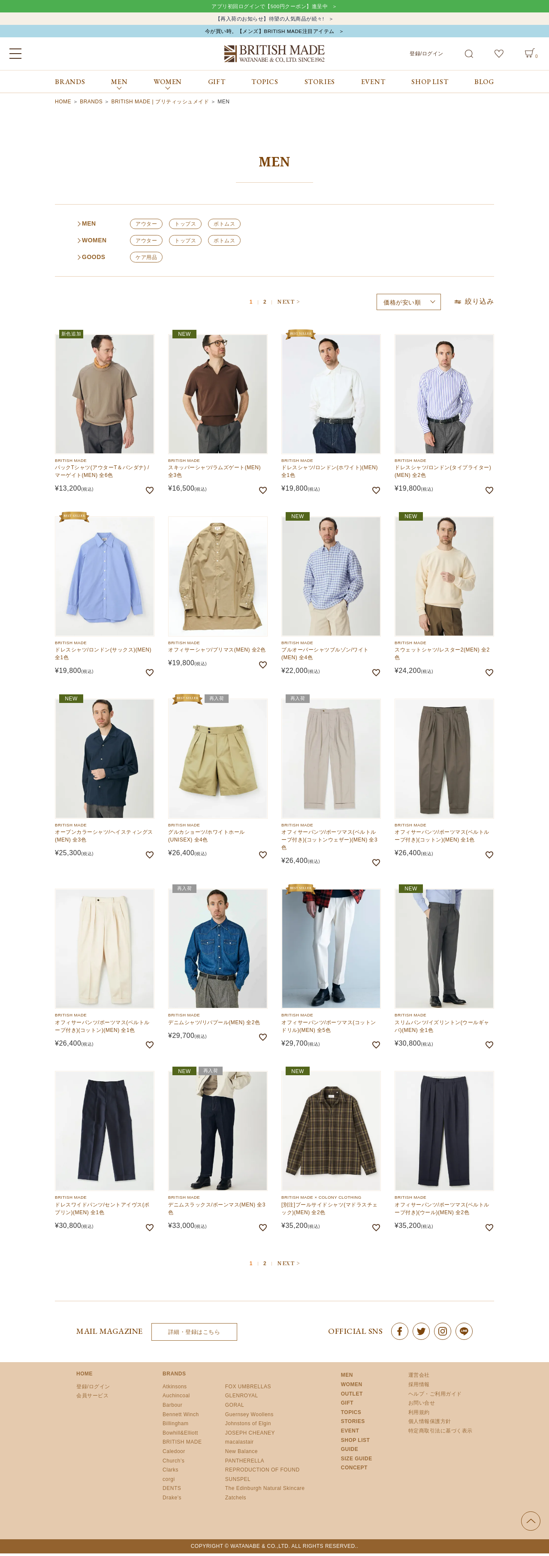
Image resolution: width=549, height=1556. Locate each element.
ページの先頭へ (530, 1523)
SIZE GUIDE (356, 1462)
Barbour (172, 1408)
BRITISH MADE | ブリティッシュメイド (160, 105)
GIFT (217, 84)
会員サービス (92, 1399)
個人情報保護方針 (429, 1424)
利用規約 (419, 1415)
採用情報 (419, 1387)
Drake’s (172, 1501)
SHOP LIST (429, 84)
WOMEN (351, 1387)
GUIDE (350, 1452)
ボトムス (224, 227)
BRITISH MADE (182, 1445)
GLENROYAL (241, 1399)
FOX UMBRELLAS (248, 1390)
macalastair (239, 1445)
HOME (63, 105)
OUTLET (352, 1397)
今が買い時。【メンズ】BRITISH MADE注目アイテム (269, 33)
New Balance (241, 1454)
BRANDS (70, 84)
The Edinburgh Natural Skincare (265, 1491)
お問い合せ (421, 1406)
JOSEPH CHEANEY (250, 1436)
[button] (288, 304)
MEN (347, 1378)
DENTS (172, 1491)
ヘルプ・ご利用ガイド (435, 1397)
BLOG (484, 84)
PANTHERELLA (244, 1463)
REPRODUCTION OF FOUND (262, 1473)
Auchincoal (176, 1399)
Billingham (175, 1426)
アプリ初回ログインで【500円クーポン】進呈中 (269, 6)
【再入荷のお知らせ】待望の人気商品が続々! (269, 20)
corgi (169, 1482)
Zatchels (235, 1501)
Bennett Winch (181, 1417)
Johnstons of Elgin (248, 1426)
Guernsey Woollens (249, 1417)
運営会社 (419, 1378)
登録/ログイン (426, 56)
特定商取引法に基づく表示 (440, 1434)
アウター (146, 227)
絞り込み (473, 304)
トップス (185, 227)
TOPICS (264, 84)
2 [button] (264, 305)
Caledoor (174, 1454)
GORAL (234, 1408)
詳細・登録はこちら (194, 1335)
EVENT (373, 84)
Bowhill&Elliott (180, 1436)
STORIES (320, 84)
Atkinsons (175, 1390)
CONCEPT (354, 1471)
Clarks (170, 1473)
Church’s (173, 1463)
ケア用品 (146, 260)
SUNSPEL (238, 1482)
